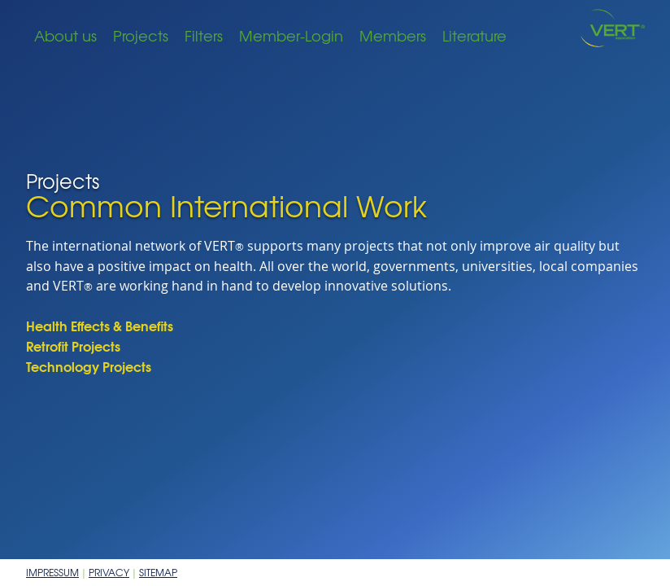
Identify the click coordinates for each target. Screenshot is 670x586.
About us (65, 35)
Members (392, 35)
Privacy (109, 572)
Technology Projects (88, 366)
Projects (140, 35)
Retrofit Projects (73, 345)
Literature (474, 35)
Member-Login (291, 35)
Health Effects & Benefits (99, 325)
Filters (204, 35)
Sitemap (158, 572)
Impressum (52, 572)
